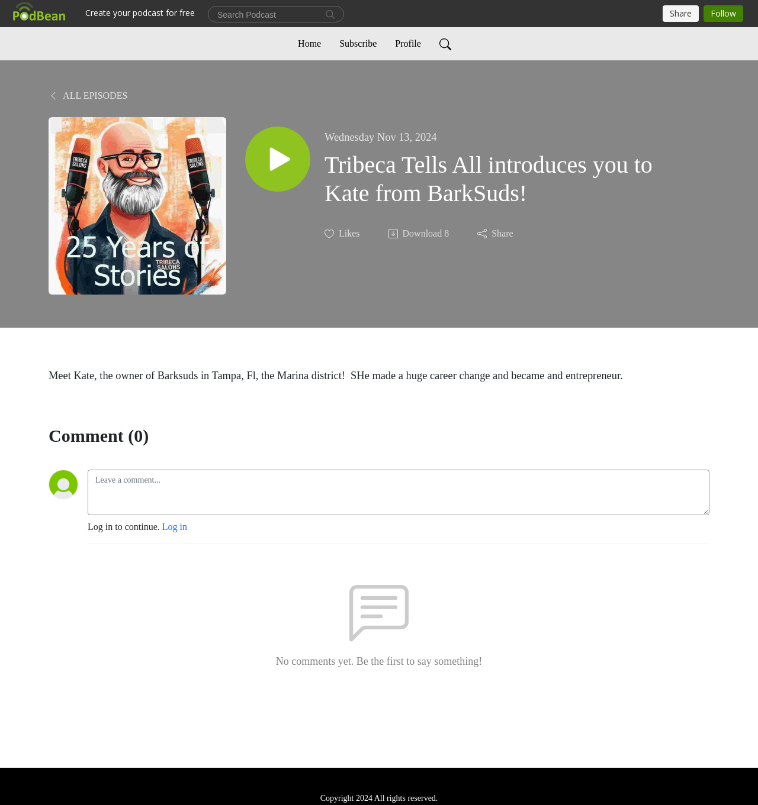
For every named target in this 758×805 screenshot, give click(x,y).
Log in (174, 527)
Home (309, 43)
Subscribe (358, 43)
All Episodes (88, 95)
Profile (408, 43)
